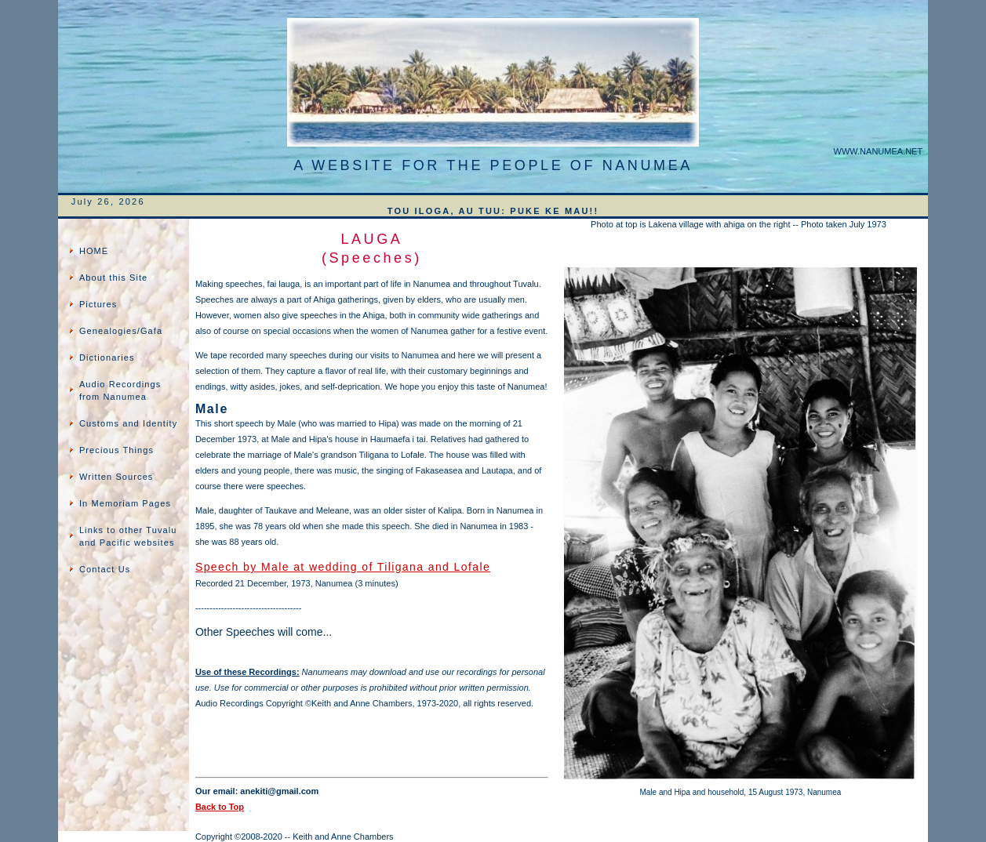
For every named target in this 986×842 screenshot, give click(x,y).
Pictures (98, 304)
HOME (93, 251)
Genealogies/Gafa (120, 331)
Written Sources (116, 476)
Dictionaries (107, 357)
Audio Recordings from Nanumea (120, 390)
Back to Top (219, 806)
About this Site (113, 277)
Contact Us (104, 569)
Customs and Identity (128, 423)
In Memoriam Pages (125, 503)
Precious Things (116, 450)
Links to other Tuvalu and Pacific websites (128, 536)
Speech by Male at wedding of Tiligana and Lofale (342, 567)
